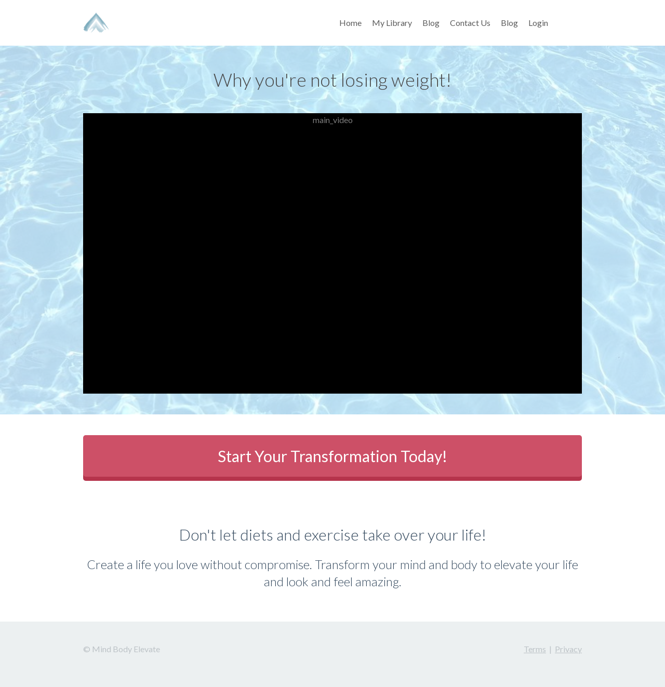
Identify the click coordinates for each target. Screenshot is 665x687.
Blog (431, 23)
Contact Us (470, 23)
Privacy (568, 649)
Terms (535, 649)
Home (350, 23)
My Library (392, 23)
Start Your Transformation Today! (332, 456)
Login (538, 23)
